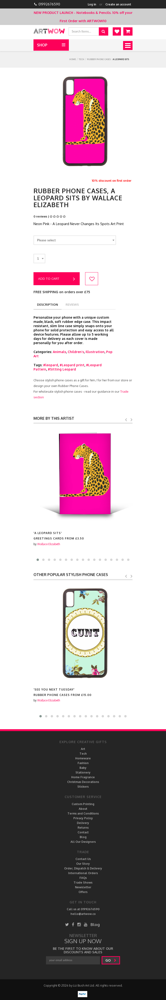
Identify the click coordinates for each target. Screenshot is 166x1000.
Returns (83, 827)
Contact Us (83, 859)
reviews (72, 304)
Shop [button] (42, 45)
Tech (81, 59)
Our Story (83, 863)
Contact (83, 832)
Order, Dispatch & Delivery (83, 868)
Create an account (118, 4)
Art (83, 749)
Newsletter (83, 887)
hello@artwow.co (83, 914)
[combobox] (74, 240)
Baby (83, 768)
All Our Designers (83, 842)
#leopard (50, 365)
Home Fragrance (83, 777)
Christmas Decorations (83, 782)
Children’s (76, 352)
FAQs (83, 878)
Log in (92, 4)
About (83, 809)
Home (72, 59)
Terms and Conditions (83, 813)
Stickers (83, 786)
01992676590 (49, 4)
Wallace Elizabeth (48, 544)
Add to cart (56, 279)
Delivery (83, 823)
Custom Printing (83, 804)
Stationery (83, 772)
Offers (83, 892)
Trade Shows (83, 882)
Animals (59, 352)
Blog (83, 837)
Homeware (83, 758)
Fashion (83, 763)
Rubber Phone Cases (99, 59)
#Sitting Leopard (62, 369)
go (110, 960)
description (47, 304)
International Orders (83, 873)
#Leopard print (72, 365)
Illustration (95, 352)
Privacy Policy (83, 818)
